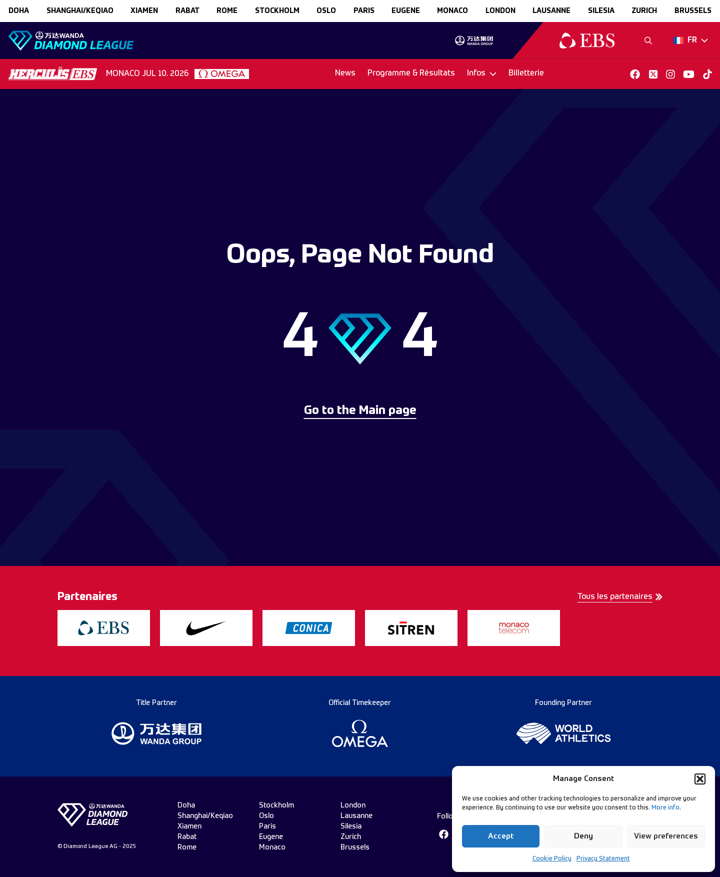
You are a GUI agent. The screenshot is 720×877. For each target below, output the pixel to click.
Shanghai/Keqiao (80, 11)
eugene (406, 11)
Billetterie (526, 74)
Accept (501, 836)
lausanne (551, 11)
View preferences (666, 836)
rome (227, 11)
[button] (700, 779)
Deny (583, 836)
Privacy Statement (603, 859)
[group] (473, 40)
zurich (644, 11)
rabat (188, 11)
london (501, 11)
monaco (452, 11)
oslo (326, 11)
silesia (601, 11)
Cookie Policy (552, 859)
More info (666, 808)
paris (364, 11)
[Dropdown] (691, 41)
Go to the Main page (360, 411)
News (345, 74)
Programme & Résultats (411, 74)
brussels (693, 11)
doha (18, 11)
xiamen (144, 11)
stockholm (277, 11)
